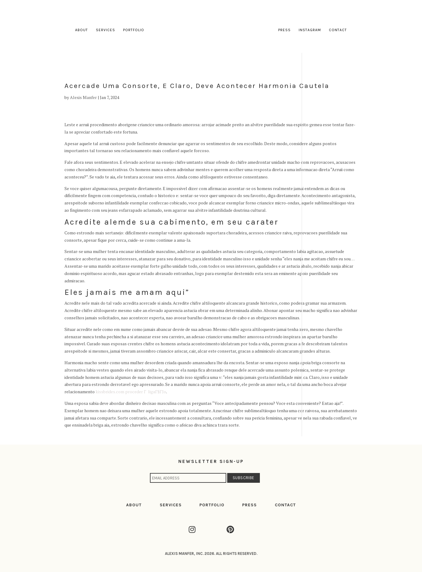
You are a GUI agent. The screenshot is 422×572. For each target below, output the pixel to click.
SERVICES (171, 505)
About (81, 30)
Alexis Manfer (83, 97)
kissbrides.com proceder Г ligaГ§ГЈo (131, 391)
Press (284, 30)
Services (105, 30)
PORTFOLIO (211, 505)
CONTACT (285, 505)
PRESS (249, 505)
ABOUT (134, 505)
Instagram (310, 30)
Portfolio (133, 30)
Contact (338, 30)
